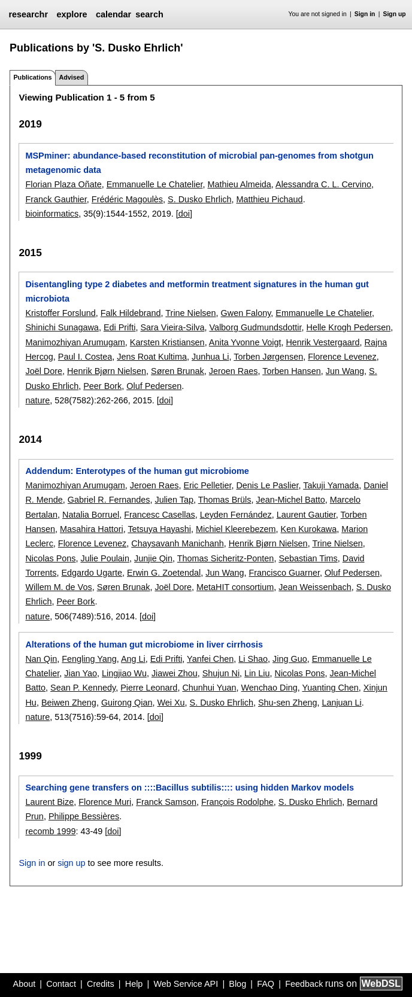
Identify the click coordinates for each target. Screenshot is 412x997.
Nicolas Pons (50, 558)
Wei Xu (170, 702)
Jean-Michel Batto (290, 499)
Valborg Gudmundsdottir (255, 327)
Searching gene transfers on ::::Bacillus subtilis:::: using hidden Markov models (189, 787)
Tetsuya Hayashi (159, 529)
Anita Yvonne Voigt (245, 342)
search (149, 14)
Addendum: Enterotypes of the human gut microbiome (137, 471)
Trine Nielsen (190, 313)
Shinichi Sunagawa (61, 327)
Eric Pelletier (207, 485)
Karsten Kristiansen (167, 342)
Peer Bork (102, 386)
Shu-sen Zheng (287, 702)
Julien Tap (173, 499)
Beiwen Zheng (68, 702)
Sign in (365, 14)
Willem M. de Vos (58, 587)
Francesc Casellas (159, 514)
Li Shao (253, 659)
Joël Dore (43, 371)
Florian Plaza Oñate (63, 184)
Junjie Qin (153, 558)
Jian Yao (80, 673)
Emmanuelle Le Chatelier (155, 184)
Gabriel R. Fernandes (109, 499)
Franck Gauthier (55, 199)
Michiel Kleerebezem (236, 529)
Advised (71, 77)
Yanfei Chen (210, 659)
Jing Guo (289, 659)
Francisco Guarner (284, 572)
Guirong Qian (127, 702)
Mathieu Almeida (239, 184)
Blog (237, 984)
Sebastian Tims (307, 558)
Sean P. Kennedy (83, 687)
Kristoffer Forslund (60, 313)
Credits (100, 984)
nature (37, 400)
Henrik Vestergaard (322, 342)
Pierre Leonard (148, 687)
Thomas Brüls (225, 499)
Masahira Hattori (91, 529)
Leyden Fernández (236, 514)
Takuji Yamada (331, 485)
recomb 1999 (50, 831)
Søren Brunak (177, 371)
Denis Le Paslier (267, 485)
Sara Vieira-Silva (172, 327)
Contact (61, 984)
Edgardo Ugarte (91, 572)
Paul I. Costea (85, 356)
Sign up (394, 14)
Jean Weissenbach (314, 587)
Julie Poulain (104, 558)
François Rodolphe (237, 802)
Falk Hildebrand (131, 313)
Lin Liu (256, 673)
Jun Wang (345, 371)
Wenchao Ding (269, 687)
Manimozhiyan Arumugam (75, 342)
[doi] (184, 213)
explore (71, 14)
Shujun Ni (221, 673)
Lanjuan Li (341, 702)
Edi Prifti (120, 327)
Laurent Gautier (306, 514)
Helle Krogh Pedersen (349, 327)
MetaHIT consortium (235, 587)
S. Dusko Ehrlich (199, 199)
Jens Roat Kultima (152, 356)
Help (134, 984)
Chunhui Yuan (209, 687)
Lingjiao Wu (124, 673)
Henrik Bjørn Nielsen (106, 371)
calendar (113, 14)
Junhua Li (210, 356)
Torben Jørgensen (268, 356)
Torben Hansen (291, 371)
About (24, 984)
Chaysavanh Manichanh (177, 543)
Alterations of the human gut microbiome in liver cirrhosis (144, 644)
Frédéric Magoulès (127, 199)
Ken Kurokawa (309, 529)
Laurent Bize (49, 802)
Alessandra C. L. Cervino (323, 184)
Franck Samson (166, 802)
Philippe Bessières (84, 816)
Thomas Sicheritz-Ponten (225, 558)
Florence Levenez (342, 356)
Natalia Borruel (90, 514)
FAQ (265, 984)
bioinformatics (51, 213)
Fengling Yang (89, 659)
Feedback (304, 984)
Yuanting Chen (330, 687)
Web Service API (185, 984)
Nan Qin (41, 659)
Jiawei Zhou (175, 673)
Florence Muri (104, 802)
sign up (71, 863)
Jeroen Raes (233, 371)
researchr (28, 14)
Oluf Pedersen (153, 386)
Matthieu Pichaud (269, 199)
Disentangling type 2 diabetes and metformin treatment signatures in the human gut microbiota (196, 291)
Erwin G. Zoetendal (164, 572)
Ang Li (133, 659)
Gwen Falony (246, 313)
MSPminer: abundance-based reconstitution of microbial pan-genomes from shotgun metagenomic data (199, 163)
